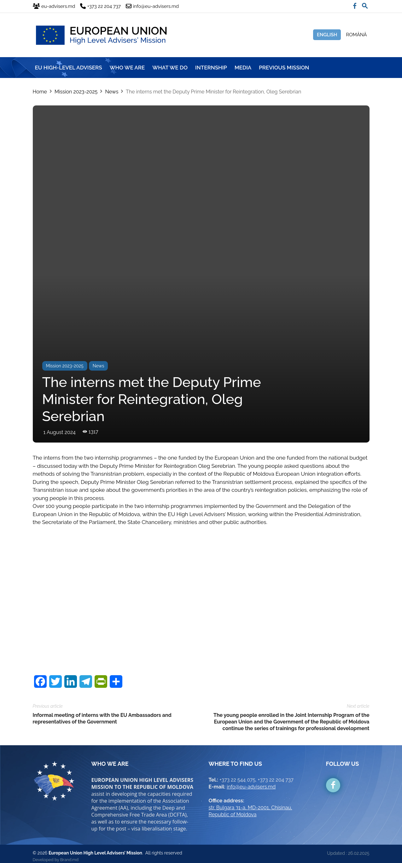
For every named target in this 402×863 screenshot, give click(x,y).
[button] (365, 4)
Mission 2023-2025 (76, 92)
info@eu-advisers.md (251, 782)
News (111, 92)
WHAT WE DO (170, 67)
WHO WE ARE (127, 67)
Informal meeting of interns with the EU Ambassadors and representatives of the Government (102, 713)
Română (356, 35)
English (327, 35)
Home (40, 92)
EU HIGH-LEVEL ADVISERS (68, 67)
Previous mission (284, 67)
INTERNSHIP (211, 67)
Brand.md (69, 854)
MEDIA (243, 67)
